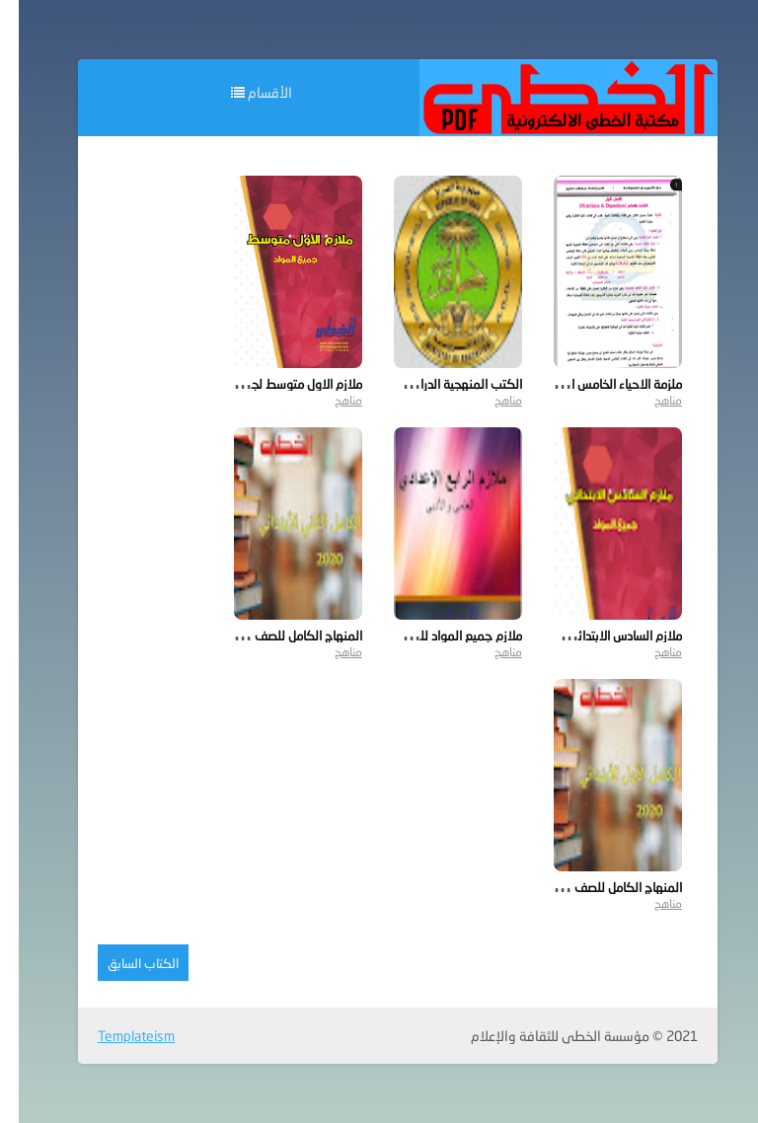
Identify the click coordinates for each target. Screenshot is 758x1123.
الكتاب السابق (124, 963)
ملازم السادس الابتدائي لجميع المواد (572, 635)
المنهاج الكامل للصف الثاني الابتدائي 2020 (232, 635)
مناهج (649, 400)
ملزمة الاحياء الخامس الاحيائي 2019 (571, 384)
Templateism (117, 1035)
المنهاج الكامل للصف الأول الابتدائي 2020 (554, 887)
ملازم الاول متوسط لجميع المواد (261, 384)
